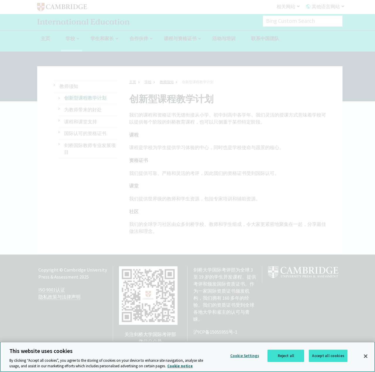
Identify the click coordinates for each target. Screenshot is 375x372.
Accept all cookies (328, 361)
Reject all (286, 361)
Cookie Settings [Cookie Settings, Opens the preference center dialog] (244, 361)
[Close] (365, 362)
